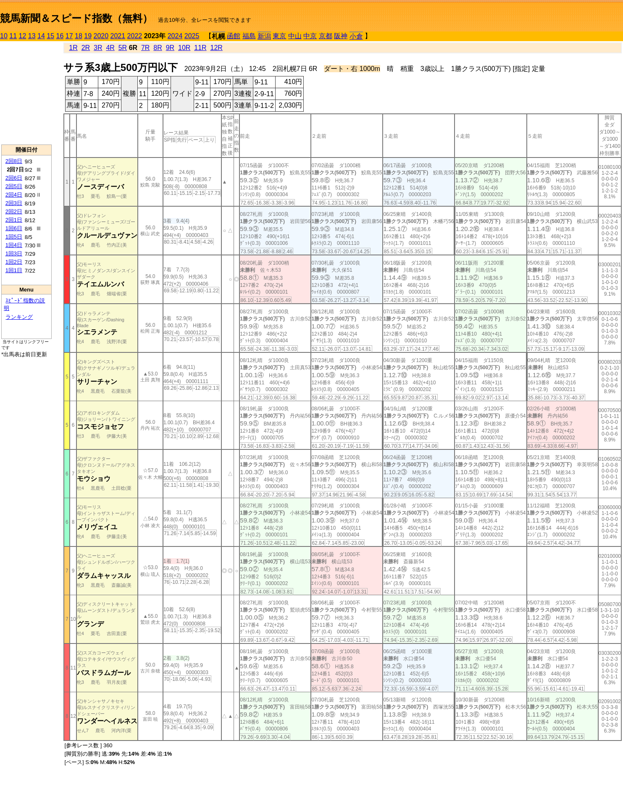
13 (32, 35)
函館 (233, 35)
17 (69, 35)
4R (110, 47)
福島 (249, 35)
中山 (295, 35)
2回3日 (13, 203)
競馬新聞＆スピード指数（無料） (76, 18)
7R (145, 47)
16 (60, 35)
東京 (279, 35)
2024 (175, 35)
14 (41, 35)
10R (184, 47)
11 (13, 35)
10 (4, 35)
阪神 (340, 35)
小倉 (356, 36)
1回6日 (13, 228)
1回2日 (13, 262)
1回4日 (13, 245)
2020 (101, 35)
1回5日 (13, 237)
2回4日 (13, 195)
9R (170, 47)
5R (122, 47)
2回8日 (13, 161)
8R (157, 47)
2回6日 (13, 178)
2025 (192, 35)
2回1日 (13, 220)
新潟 (264, 36)
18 (78, 35)
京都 (325, 35)
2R (85, 47)
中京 (310, 35)
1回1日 (13, 270)
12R (216, 47)
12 (22, 35)
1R (73, 47)
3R (98, 47)
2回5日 (13, 186)
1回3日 (13, 253)
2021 (118, 35)
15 (50, 35)
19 (88, 35)
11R (200, 47)
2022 (134, 35)
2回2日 (13, 211)
